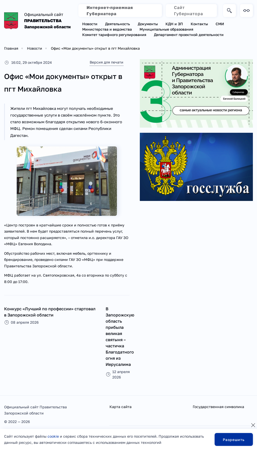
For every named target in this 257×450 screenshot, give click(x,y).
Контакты (199, 24)
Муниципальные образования (166, 29)
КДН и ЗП (174, 24)
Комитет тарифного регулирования (114, 34)
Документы (148, 24)
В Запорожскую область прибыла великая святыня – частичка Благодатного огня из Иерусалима (120, 336)
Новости (89, 24)
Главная (11, 48)
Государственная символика (218, 406)
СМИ (220, 24)
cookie (53, 436)
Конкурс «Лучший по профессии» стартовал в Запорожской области (49, 311)
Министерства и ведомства (107, 29)
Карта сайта (120, 406)
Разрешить (234, 439)
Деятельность (117, 24)
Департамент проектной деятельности (189, 34)
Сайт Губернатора (188, 10)
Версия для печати (106, 62)
